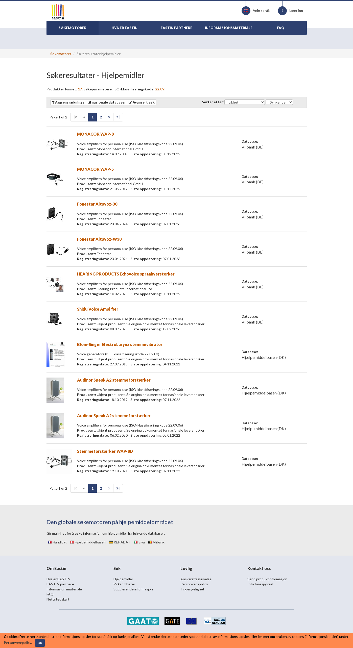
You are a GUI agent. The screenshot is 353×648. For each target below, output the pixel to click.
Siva (139, 542)
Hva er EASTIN (58, 579)
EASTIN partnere (60, 584)
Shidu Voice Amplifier (97, 309)
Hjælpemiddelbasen (88, 542)
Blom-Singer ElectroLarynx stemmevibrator (119, 344)
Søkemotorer (60, 54)
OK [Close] (40, 643)
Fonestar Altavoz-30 (97, 204)
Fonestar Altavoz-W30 (99, 239)
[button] (141, 102)
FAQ (50, 594)
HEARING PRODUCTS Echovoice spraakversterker (126, 273)
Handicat (57, 542)
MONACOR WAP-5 (95, 169)
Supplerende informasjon (133, 589)
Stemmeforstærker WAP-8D (105, 451)
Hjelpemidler (123, 579)
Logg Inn (290, 10)
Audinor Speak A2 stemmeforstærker (114, 380)
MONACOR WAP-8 (95, 134)
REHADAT (119, 542)
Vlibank (156, 542)
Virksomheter (124, 584)
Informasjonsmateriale (64, 589)
